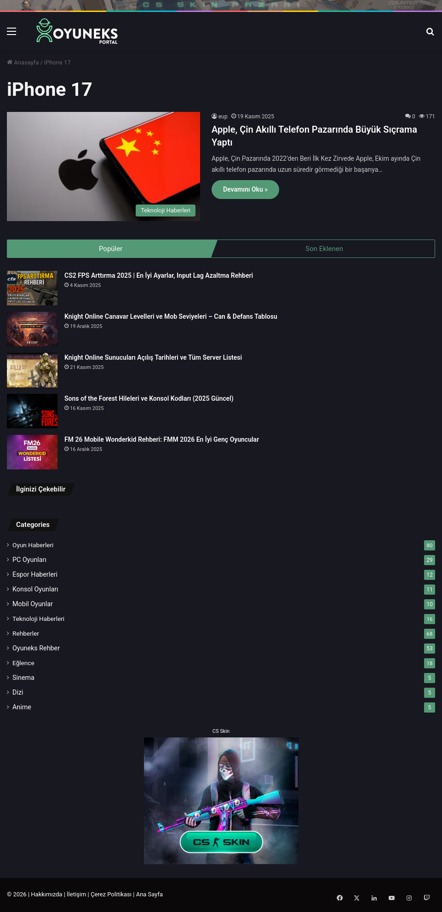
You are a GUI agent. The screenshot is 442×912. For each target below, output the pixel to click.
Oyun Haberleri (32, 546)
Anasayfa (23, 62)
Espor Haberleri (34, 575)
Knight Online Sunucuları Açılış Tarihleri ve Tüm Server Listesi (153, 358)
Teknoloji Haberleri (38, 619)
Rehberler (25, 634)
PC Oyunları (29, 560)
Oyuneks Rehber (36, 649)
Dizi (17, 693)
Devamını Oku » (245, 189)
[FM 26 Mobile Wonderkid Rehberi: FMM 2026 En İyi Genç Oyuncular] (32, 453)
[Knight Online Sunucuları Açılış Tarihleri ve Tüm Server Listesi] (32, 371)
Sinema (23, 678)
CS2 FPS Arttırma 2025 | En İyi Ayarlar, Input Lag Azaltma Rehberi (158, 276)
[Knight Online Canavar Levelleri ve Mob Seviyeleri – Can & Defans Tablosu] (32, 330)
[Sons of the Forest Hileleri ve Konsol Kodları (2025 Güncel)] (32, 412)
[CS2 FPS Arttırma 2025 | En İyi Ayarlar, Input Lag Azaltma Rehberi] (32, 289)
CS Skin (221, 732)
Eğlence (23, 663)
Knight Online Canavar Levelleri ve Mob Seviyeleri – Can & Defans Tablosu (170, 317)
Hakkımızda (46, 895)
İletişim (76, 895)
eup (223, 116)
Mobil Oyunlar (32, 604)
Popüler (110, 249)
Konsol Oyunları (35, 590)
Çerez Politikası (111, 895)
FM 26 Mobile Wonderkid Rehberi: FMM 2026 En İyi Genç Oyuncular (161, 440)
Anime (21, 708)
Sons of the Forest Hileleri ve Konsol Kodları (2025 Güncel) (149, 399)
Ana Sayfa (149, 895)
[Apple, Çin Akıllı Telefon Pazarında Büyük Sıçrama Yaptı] (103, 166)
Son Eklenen (324, 249)
